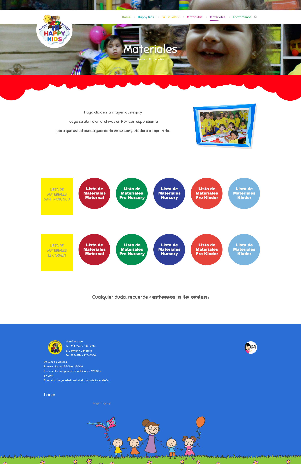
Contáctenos (242, 17)
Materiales (217, 17)
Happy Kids (146, 17)
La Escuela (169, 17)
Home (126, 17)
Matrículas (194, 17)
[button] (100, 403)
